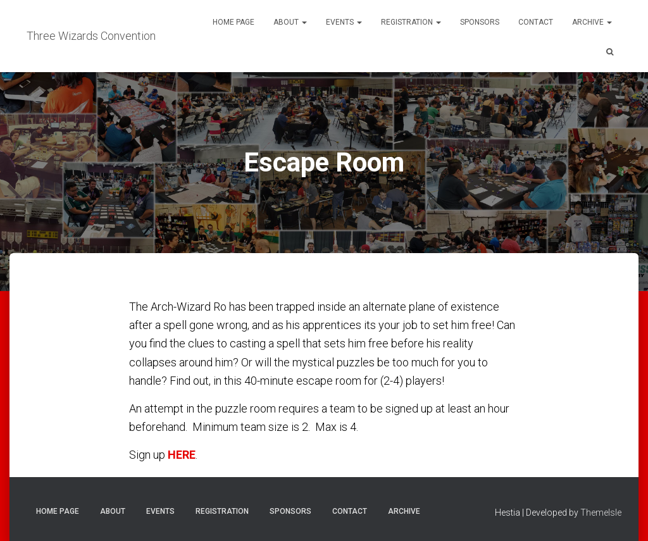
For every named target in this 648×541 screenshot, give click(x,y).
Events (344, 22)
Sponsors (479, 22)
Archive (592, 22)
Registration (411, 22)
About (290, 22)
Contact (535, 22)
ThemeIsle (600, 512)
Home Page (233, 22)
